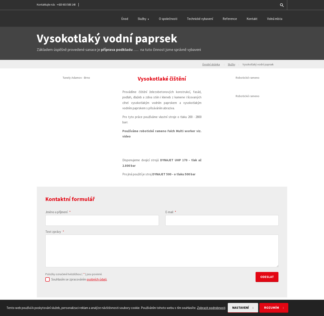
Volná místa (274, 19)
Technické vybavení (200, 19)
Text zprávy (54, 232)
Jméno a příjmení (58, 212)
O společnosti (168, 19)
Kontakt (252, 19)
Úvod (124, 19)
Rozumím (275, 308)
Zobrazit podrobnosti (211, 308)
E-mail (170, 212)
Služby (142, 19)
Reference (230, 19)
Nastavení (242, 308)
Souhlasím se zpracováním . (79, 279)
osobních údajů (97, 279)
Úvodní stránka (211, 64)
